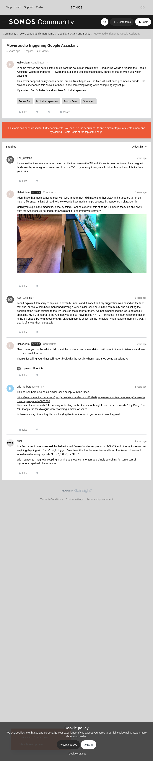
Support (28, 7)
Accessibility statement (100, 499)
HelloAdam (23, 62)
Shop (9, 7)
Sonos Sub (25, 101)
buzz (19, 441)
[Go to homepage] (41, 22)
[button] (4, 22)
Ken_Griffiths (24, 157)
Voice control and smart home (37, 33)
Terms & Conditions (51, 499)
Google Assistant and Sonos (74, 33)
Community (9, 33)
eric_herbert (24, 386)
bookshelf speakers (47, 101)
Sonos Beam (70, 101)
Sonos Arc (89, 101)
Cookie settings (75, 499)
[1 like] (32, 368)
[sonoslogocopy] (76, 7)
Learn (17, 7)
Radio (39, 7)
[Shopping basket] (142, 7)
